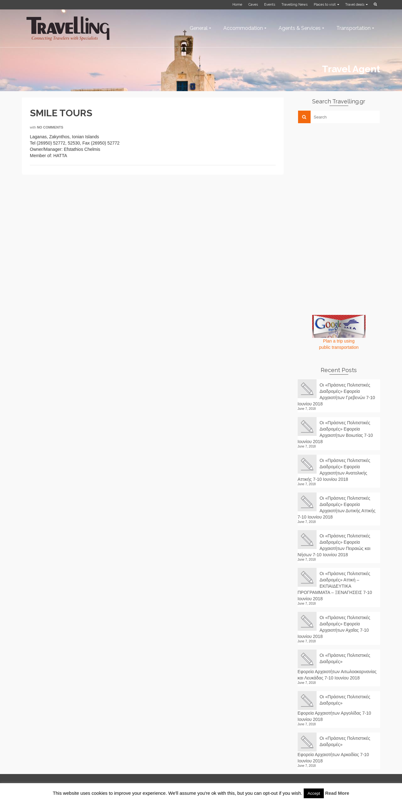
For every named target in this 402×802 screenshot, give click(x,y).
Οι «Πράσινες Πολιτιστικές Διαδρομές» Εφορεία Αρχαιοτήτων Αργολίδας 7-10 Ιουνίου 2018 (334, 708)
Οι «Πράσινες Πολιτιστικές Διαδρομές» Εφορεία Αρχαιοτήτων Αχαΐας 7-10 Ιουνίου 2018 (334, 627)
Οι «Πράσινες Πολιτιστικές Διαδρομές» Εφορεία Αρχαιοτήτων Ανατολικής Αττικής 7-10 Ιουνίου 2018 (334, 470)
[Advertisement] (345, 172)
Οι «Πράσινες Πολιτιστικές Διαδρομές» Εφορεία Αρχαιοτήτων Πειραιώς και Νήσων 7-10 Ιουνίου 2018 (334, 545)
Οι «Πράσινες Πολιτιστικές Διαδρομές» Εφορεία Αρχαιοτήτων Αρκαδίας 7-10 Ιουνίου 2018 (334, 749)
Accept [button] (313, 793)
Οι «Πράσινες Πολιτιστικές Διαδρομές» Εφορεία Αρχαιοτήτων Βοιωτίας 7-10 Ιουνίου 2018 (335, 432)
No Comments (50, 127)
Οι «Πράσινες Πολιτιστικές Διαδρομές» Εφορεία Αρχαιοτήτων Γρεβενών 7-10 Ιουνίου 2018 (336, 394)
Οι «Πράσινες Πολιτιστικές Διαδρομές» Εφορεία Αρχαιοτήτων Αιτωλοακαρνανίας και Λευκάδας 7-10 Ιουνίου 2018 (337, 666)
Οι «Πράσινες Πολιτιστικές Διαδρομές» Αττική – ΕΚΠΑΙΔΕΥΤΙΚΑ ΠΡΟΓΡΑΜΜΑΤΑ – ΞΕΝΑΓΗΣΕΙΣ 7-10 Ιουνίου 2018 (335, 586)
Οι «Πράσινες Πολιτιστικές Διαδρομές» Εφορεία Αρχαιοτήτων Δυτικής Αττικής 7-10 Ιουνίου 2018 (337, 507)
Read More (337, 793)
